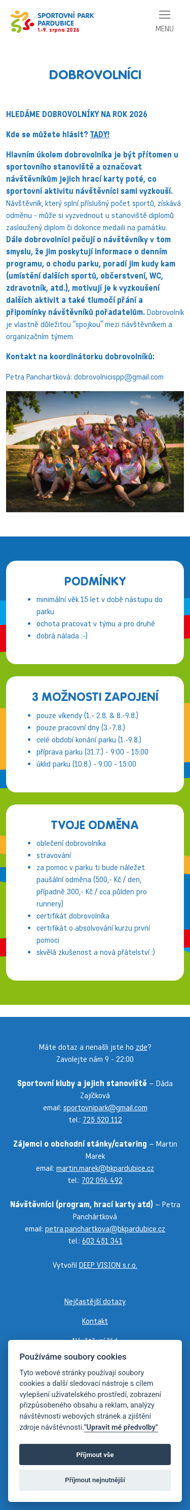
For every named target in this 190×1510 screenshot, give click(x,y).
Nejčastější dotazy (95, 1301)
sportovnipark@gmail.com (105, 1107)
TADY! (99, 134)
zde (141, 1047)
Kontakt (95, 1321)
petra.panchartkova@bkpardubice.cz (105, 1228)
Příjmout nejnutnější (95, 1480)
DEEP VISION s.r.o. (108, 1265)
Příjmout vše (94, 1455)
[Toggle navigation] (164, 22)
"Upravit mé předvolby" (121, 1427)
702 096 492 (102, 1180)
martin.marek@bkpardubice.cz (105, 1168)
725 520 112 (102, 1119)
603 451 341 (102, 1241)
